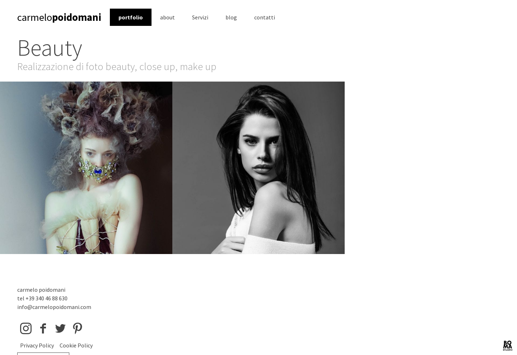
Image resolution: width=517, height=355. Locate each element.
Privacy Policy (37, 345)
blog (231, 17)
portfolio (130, 17)
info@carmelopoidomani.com (54, 306)
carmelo (59, 17)
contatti (264, 17)
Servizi (200, 17)
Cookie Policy (76, 345)
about (167, 17)
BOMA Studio (507, 345)
